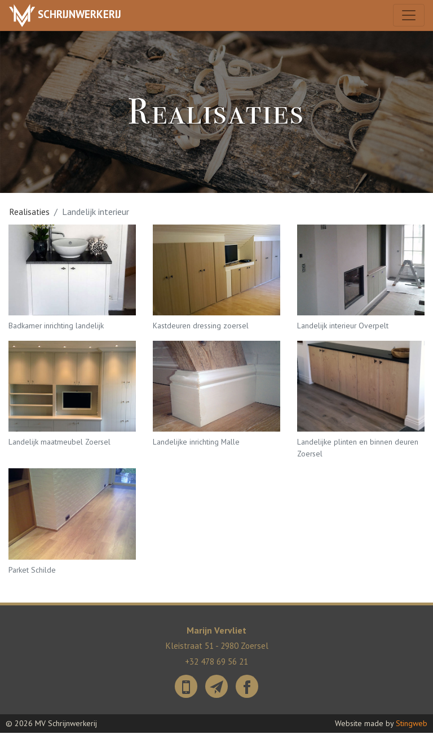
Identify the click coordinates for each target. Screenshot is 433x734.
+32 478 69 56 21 (216, 663)
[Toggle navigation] (408, 16)
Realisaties (29, 211)
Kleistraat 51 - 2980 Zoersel (216, 648)
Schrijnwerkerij (68, 15)
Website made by (381, 724)
